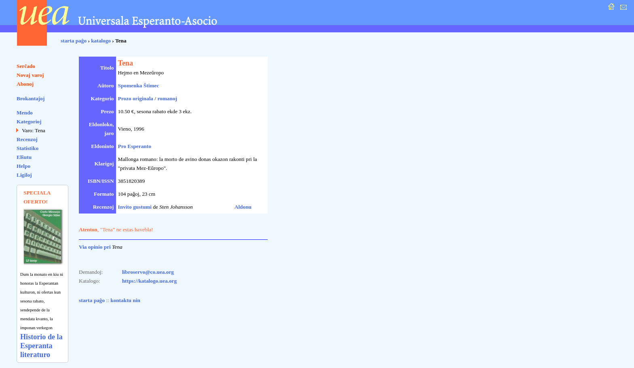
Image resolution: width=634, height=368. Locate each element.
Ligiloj (24, 175)
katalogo (101, 41)
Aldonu (243, 207)
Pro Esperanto (134, 146)
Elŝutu (24, 157)
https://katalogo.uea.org (149, 281)
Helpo (23, 166)
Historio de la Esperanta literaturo (41, 346)
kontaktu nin (125, 300)
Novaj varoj (30, 75)
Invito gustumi (135, 207)
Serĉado (26, 66)
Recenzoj (27, 139)
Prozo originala (136, 98)
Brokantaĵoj (30, 98)
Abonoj (25, 84)
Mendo (25, 113)
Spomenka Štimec (138, 85)
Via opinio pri (95, 247)
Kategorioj (29, 121)
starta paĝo (74, 41)
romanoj (167, 98)
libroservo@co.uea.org (148, 272)
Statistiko (27, 148)
